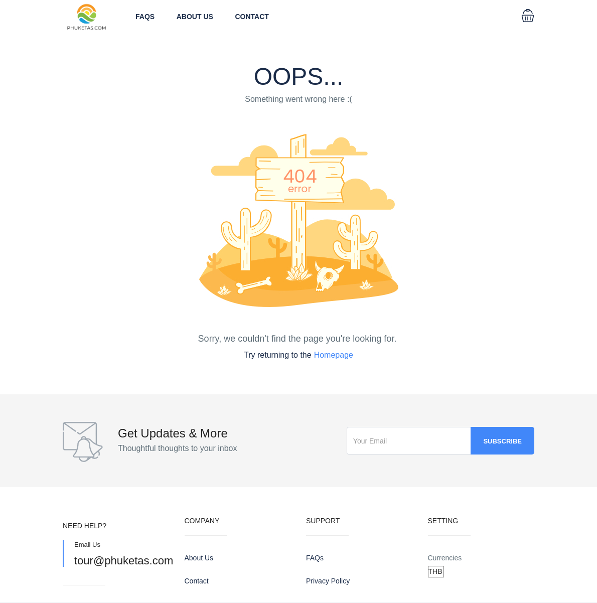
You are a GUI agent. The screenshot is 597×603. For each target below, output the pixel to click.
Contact (252, 17)
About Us (195, 17)
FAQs (145, 17)
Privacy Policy (328, 581)
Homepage (333, 355)
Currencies (445, 558)
